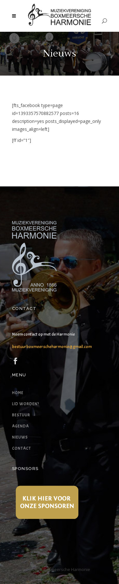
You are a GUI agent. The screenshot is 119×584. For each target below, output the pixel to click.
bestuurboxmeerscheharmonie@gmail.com (52, 346)
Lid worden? (25, 403)
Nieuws (20, 437)
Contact (21, 448)
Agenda (20, 426)
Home (17, 392)
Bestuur (21, 415)
